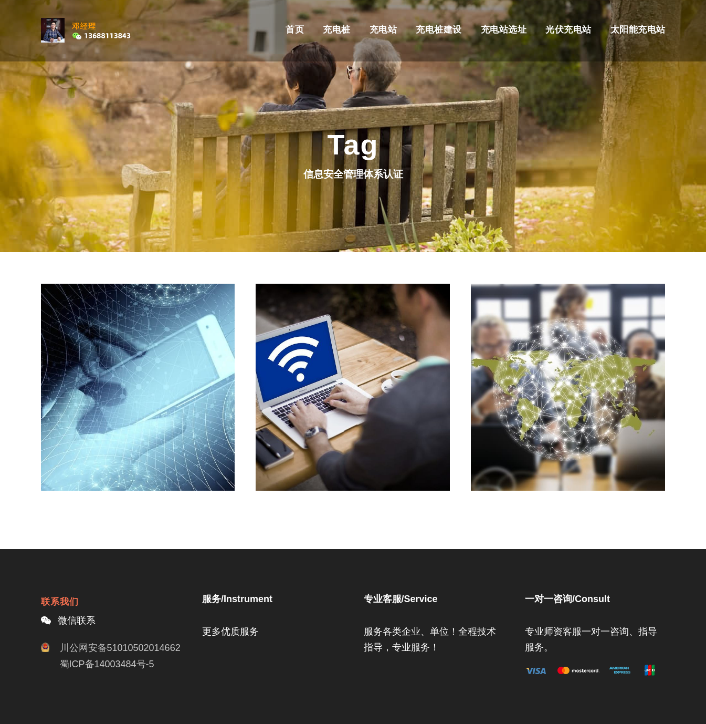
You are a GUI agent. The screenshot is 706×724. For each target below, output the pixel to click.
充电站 (383, 30)
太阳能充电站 (638, 30)
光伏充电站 (568, 30)
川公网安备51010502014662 (120, 648)
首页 (295, 30)
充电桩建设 (439, 30)
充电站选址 (504, 30)
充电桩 (337, 30)
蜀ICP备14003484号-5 (107, 664)
